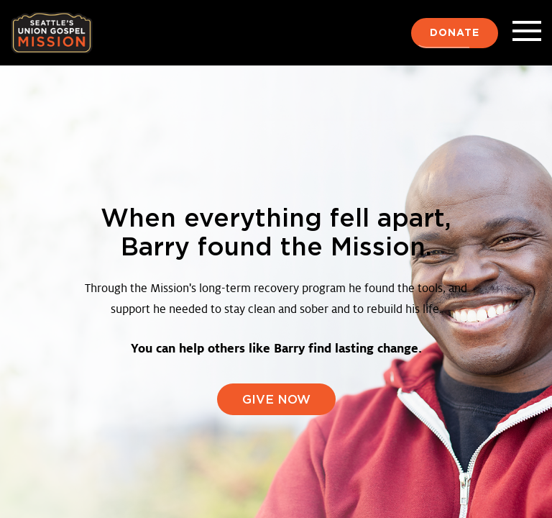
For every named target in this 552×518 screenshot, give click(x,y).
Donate (454, 33)
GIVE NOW (276, 400)
